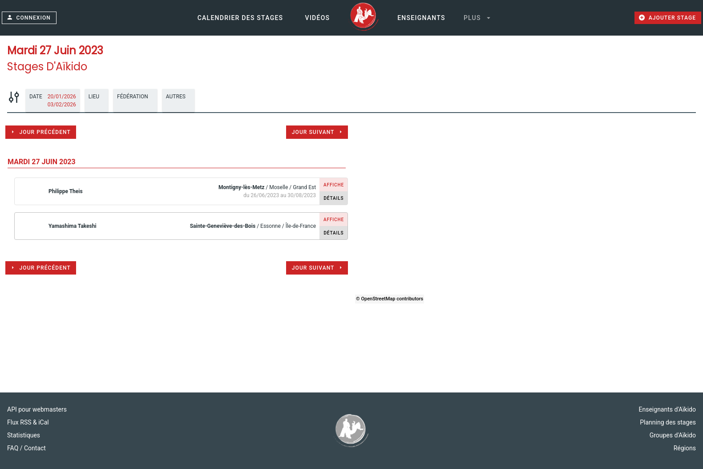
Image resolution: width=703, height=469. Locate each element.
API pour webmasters (37, 409)
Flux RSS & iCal (28, 422)
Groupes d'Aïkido (673, 435)
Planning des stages (668, 422)
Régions (685, 448)
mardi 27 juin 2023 (42, 162)
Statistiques (23, 435)
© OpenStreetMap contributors (389, 299)
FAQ (13, 448)
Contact (35, 448)
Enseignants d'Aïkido (667, 409)
